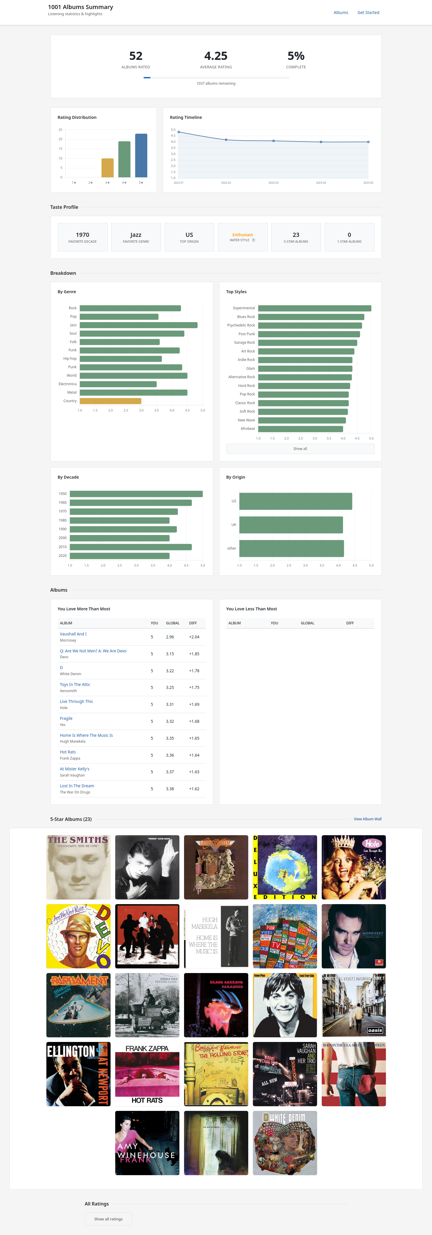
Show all (300, 448)
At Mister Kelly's (75, 769)
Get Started (368, 12)
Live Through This (76, 701)
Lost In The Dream (77, 785)
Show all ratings (109, 1219)
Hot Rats (68, 752)
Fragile (66, 718)
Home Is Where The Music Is (86, 735)
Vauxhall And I (73, 634)
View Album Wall (368, 819)
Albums (341, 12)
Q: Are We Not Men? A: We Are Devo (93, 651)
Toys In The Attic (75, 684)
